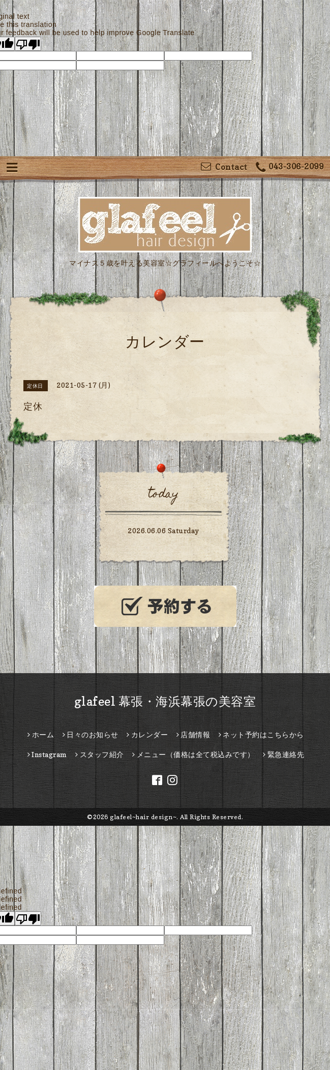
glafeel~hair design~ (143, 817)
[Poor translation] (28, 44)
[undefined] (28, 918)
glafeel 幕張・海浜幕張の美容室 (165, 701)
